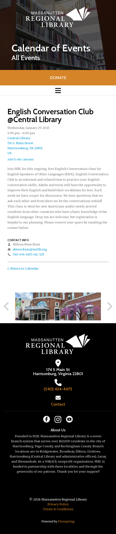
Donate (58, 77)
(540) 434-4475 (58, 388)
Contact (58, 404)
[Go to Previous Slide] (6, 306)
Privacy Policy (58, 504)
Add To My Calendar (20, 159)
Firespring (66, 521)
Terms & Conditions (58, 509)
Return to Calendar (24, 268)
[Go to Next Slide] (109, 306)
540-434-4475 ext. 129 (28, 254)
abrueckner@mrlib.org (30, 249)
